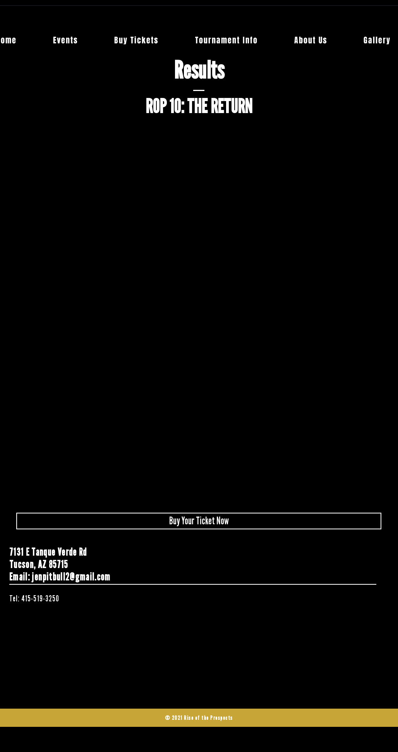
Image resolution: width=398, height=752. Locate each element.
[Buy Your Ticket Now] (198, 521)
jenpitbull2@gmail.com (71, 577)
